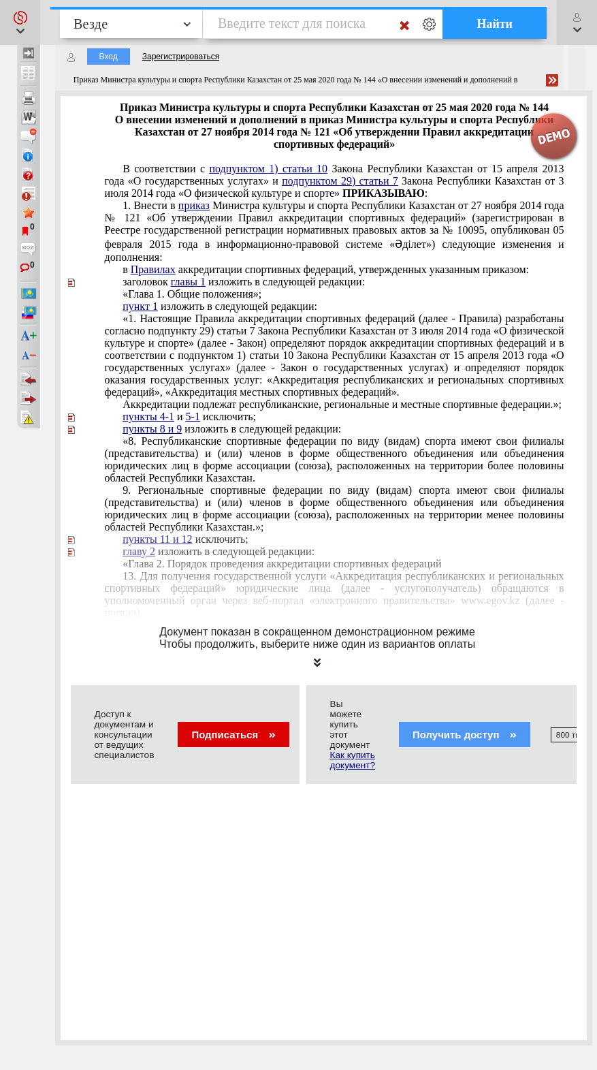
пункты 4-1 (148, 416)
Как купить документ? (352, 760)
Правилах (153, 269)
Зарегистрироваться (180, 56)
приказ (194, 205)
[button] (20, 22)
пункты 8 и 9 (152, 429)
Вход (108, 56)
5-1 (193, 416)
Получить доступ (465, 734)
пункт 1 (140, 306)
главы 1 (188, 281)
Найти (495, 24)
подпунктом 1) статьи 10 (268, 168)
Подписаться (233, 734)
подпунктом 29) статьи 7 (340, 181)
